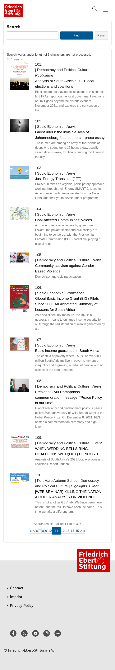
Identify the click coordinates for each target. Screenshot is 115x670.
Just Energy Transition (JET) (58, 179)
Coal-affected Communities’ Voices (63, 220)
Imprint (16, 596)
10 (50, 530)
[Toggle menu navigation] (105, 9)
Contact (16, 588)
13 (67, 530)
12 (63, 530)
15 (77, 530)
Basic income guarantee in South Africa (67, 351)
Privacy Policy (21, 605)
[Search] (95, 9)
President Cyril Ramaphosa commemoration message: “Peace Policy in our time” (68, 397)
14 (72, 530)
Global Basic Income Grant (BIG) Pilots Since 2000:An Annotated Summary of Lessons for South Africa (67, 304)
